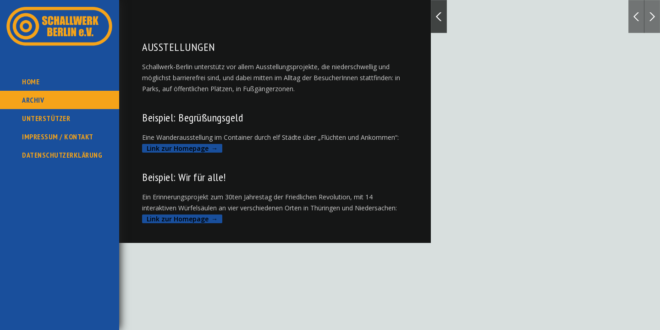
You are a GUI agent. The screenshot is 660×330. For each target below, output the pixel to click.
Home (30, 81)
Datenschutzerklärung (62, 155)
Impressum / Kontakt (58, 136)
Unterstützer (46, 118)
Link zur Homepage (178, 148)
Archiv (33, 99)
